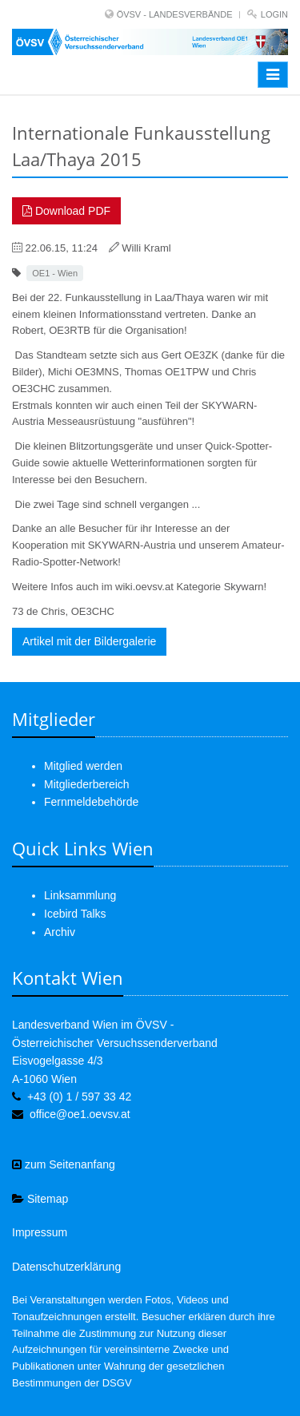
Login (274, 14)
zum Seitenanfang (63, 1164)
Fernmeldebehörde (91, 801)
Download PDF (66, 210)
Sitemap (40, 1198)
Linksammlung (80, 895)
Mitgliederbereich (87, 784)
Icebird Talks (75, 913)
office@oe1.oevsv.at (80, 1114)
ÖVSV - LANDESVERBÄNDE (175, 14)
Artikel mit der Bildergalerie (89, 641)
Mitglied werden (83, 766)
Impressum (39, 1232)
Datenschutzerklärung (66, 1266)
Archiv (59, 932)
